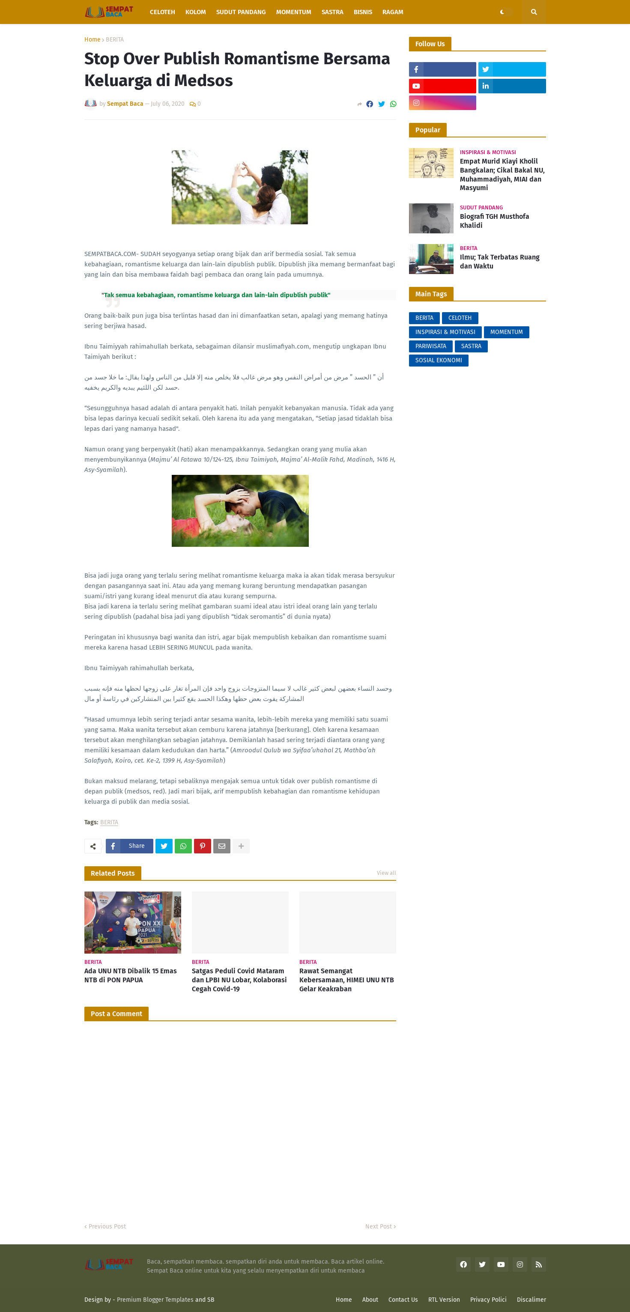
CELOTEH (460, 318)
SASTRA (471, 346)
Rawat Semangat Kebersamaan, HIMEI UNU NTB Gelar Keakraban (346, 980)
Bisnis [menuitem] (363, 12)
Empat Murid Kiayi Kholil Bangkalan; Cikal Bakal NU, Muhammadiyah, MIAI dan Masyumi (502, 174)
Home (92, 40)
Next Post (378, 1226)
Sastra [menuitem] (332, 12)
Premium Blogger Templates (155, 1299)
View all (386, 873)
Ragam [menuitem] (392, 12)
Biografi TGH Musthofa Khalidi (494, 221)
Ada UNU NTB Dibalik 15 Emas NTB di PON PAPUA (130, 975)
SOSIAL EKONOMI (438, 360)
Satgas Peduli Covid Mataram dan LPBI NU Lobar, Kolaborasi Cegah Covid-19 (239, 980)
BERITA (115, 40)
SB (211, 1299)
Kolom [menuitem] (195, 12)
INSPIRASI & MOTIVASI (445, 332)
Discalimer (531, 1299)
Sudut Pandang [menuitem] (241, 12)
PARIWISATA (430, 346)
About (370, 1299)
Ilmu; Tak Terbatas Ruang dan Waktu (500, 261)
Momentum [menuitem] (293, 12)
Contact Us (403, 1299)
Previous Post (107, 1226)
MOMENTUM (506, 332)
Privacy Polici (488, 1299)
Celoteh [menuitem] (162, 12)
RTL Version (444, 1299)
